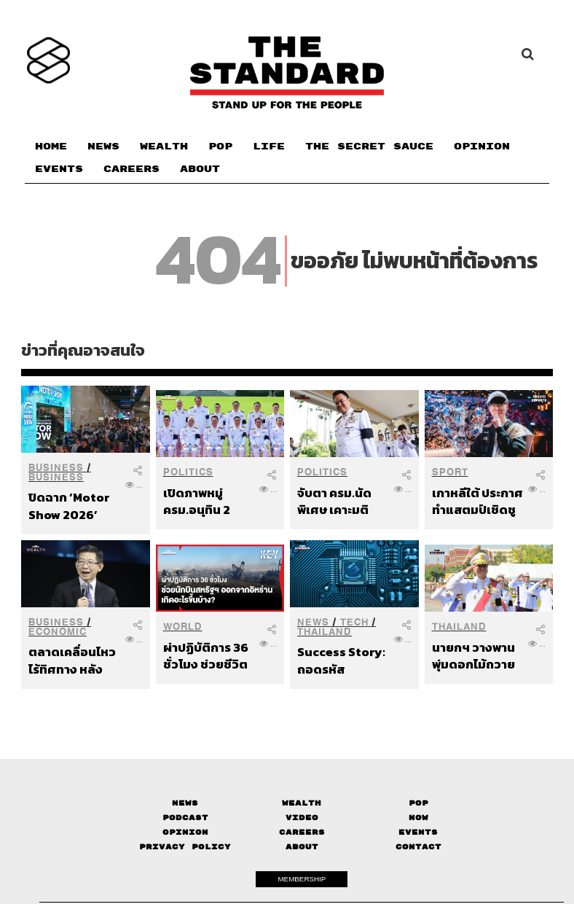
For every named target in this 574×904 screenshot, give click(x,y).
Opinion (185, 832)
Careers (302, 832)
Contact (418, 847)
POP (220, 146)
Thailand (324, 631)
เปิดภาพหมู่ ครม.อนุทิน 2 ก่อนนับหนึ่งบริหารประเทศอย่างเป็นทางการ (208, 501)
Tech (354, 622)
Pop (418, 803)
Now (418, 818)
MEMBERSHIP (302, 879)
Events (418, 832)
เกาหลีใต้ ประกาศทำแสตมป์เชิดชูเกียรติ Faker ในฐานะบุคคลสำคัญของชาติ (477, 501)
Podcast (185, 818)
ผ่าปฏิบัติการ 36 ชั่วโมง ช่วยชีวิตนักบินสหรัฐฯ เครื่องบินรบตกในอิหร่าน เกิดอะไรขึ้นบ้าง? (207, 655)
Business (56, 467)
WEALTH (164, 146)
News (313, 622)
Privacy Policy (185, 847)
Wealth (301, 803)
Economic (57, 631)
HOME (51, 146)
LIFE (269, 146)
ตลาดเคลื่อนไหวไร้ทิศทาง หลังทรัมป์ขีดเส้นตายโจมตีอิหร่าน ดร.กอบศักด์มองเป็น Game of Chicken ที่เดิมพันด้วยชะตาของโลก (73, 660)
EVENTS (59, 169)
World (183, 626)
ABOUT (200, 169)
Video (302, 818)
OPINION (482, 146)
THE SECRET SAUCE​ (369, 146)
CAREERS (131, 169)
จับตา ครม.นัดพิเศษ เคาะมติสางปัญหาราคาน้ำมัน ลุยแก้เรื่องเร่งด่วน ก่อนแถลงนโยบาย (342, 501)
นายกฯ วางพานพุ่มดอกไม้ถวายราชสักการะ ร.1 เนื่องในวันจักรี (473, 655)
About (302, 847)
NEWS (103, 146)
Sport (450, 472)
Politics (188, 472)
